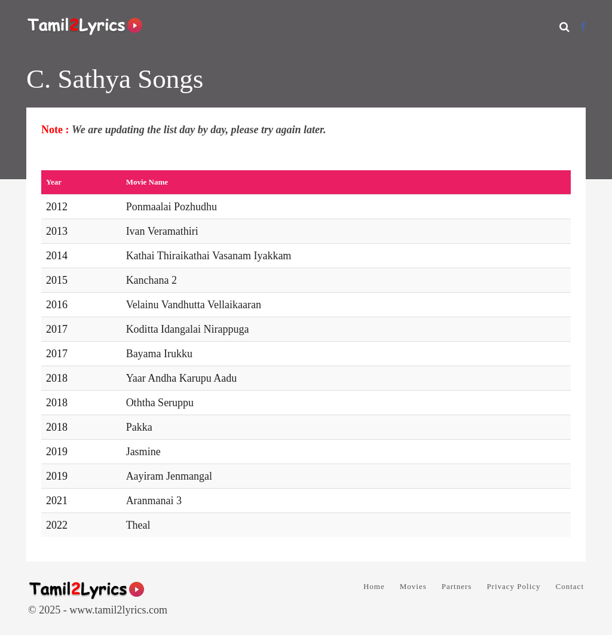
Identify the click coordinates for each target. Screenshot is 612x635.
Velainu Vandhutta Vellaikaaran (193, 305)
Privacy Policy (513, 586)
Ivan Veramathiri (162, 231)
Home (374, 586)
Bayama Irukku (159, 354)
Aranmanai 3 (154, 501)
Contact (570, 586)
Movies (413, 586)
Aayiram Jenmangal (169, 476)
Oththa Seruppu (160, 403)
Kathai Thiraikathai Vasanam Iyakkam (209, 256)
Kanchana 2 (151, 280)
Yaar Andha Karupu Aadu (181, 378)
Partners (457, 586)
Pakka (139, 427)
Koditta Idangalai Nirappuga (187, 329)
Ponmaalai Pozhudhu (171, 207)
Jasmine (143, 452)
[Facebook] (583, 27)
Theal (138, 525)
